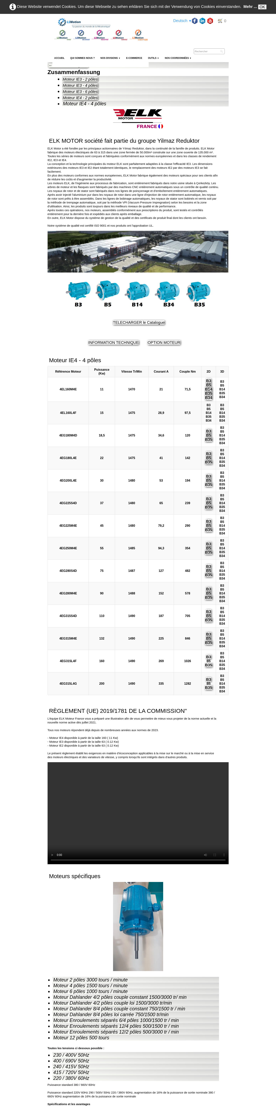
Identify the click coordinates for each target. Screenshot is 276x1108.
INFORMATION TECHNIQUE (113, 342)
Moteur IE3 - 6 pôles (80, 91)
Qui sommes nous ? (82, 58)
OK (262, 7)
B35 (208, 393)
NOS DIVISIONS (110, 58)
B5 (208, 385)
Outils (153, 58)
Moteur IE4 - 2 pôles (80, 98)
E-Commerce (134, 58)
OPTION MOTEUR (164, 342)
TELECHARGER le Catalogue (139, 322)
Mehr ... (250, 6)
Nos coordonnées (178, 58)
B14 (208, 389)
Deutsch (182, 21)
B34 (208, 398)
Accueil (59, 58)
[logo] (100, 23)
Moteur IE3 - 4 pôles (80, 85)
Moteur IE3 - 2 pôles (80, 79)
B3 (208, 381)
